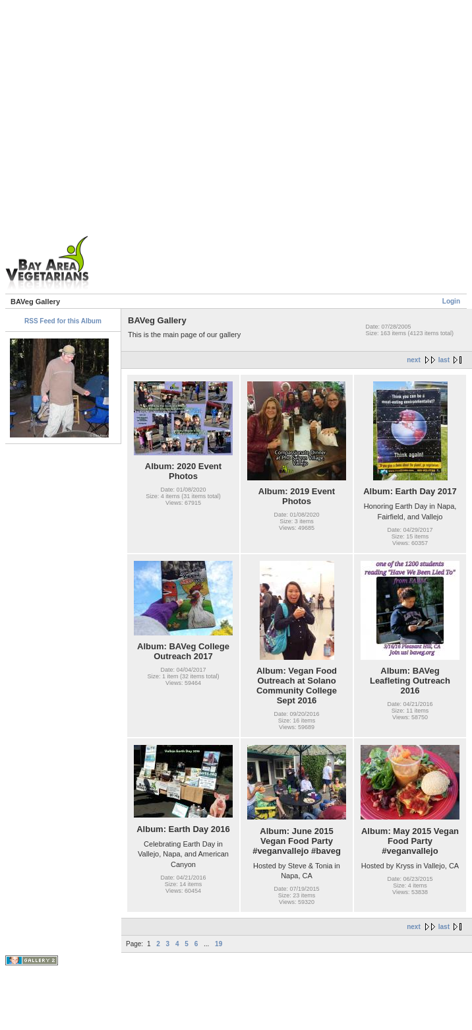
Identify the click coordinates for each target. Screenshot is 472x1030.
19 (218, 944)
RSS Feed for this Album (63, 321)
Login (451, 301)
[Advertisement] (143, 148)
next (414, 360)
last (444, 360)
